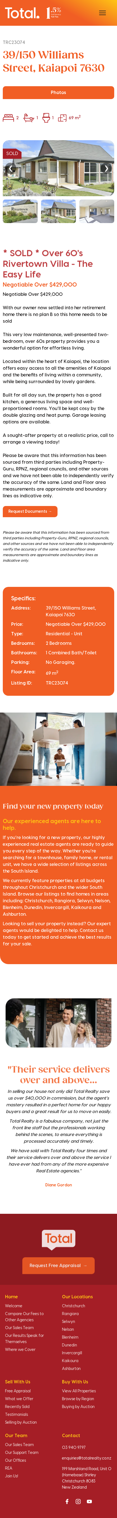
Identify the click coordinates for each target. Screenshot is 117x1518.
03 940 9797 (74, 1448)
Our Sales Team (19, 1328)
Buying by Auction (78, 1407)
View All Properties (79, 1391)
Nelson (68, 1330)
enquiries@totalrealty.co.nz (86, 1458)
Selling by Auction (21, 1423)
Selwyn (68, 1322)
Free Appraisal (18, 1391)
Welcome (13, 1306)
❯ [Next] (106, 168)
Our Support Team (22, 1453)
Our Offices (15, 1461)
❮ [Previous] (10, 168)
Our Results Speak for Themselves (24, 1339)
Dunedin (69, 1345)
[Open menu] (102, 13)
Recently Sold (17, 1407)
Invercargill (72, 1353)
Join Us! (11, 1476)
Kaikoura (70, 1361)
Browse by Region (78, 1399)
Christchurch (73, 1306)
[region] (58, 181)
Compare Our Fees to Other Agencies (24, 1317)
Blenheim (70, 1337)
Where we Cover (20, 1350)
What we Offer (19, 1399)
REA (8, 1468)
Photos (58, 92)
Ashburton (71, 1369)
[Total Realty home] (33, 12)
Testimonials (16, 1415)
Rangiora (70, 1314)
